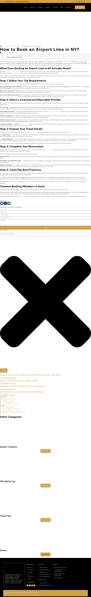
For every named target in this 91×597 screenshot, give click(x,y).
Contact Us (69, 7)
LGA (15, 73)
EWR (20, 73)
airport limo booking (14, 84)
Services (40, 7)
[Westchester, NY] (77, 569)
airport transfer (33, 132)
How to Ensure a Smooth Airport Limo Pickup (21, 391)
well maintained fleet (54, 111)
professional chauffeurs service (8, 96)
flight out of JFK (66, 62)
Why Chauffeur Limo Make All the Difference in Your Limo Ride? (30, 375)
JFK (12, 73)
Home (25, 7)
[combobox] (45, 233)
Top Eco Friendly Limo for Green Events (19, 380)
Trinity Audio (14, 57)
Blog (61, 7)
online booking (50, 149)
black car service (24, 124)
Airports (47, 7)
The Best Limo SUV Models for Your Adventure (22, 386)
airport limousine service (13, 71)
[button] (45, 554)
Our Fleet (55, 7)
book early (21, 196)
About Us (32, 7)
